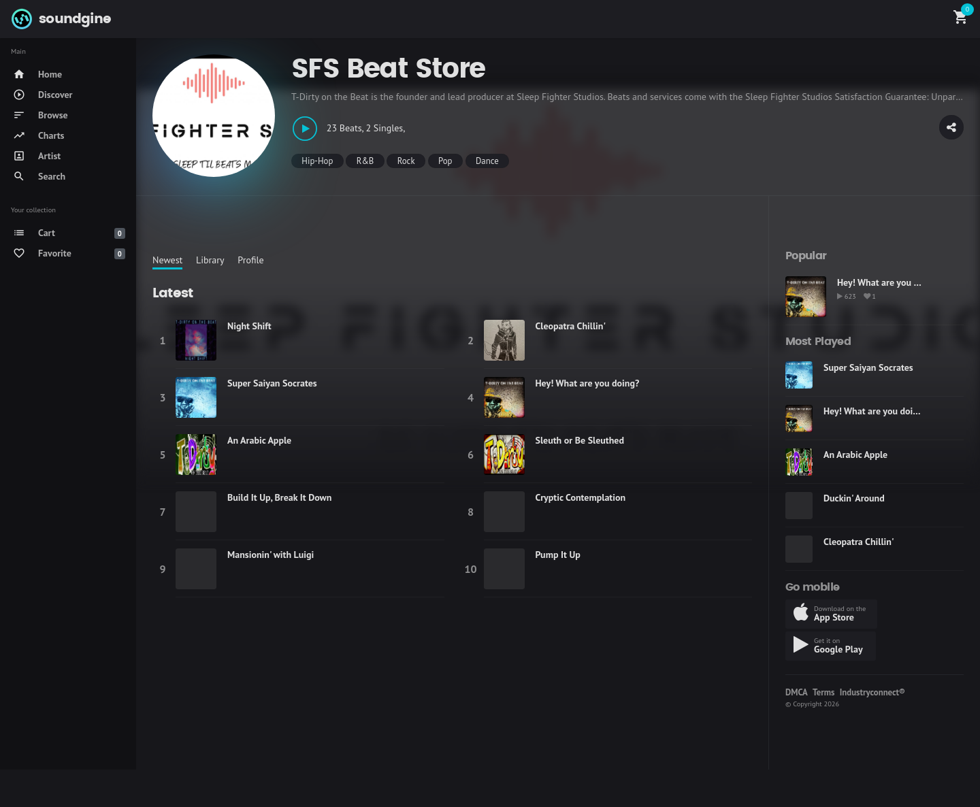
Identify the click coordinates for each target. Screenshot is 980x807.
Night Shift (249, 326)
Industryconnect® (872, 692)
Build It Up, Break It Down (279, 497)
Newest (167, 260)
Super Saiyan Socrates (272, 383)
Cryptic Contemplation (581, 497)
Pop (445, 161)
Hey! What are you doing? (588, 383)
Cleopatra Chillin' (571, 326)
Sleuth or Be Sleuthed (580, 440)
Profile (250, 260)
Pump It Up (558, 554)
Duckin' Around (854, 498)
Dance (487, 161)
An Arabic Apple (259, 440)
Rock (406, 161)
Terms (823, 692)
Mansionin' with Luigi (270, 554)
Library (210, 260)
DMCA (796, 692)
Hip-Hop (317, 161)
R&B (365, 161)
